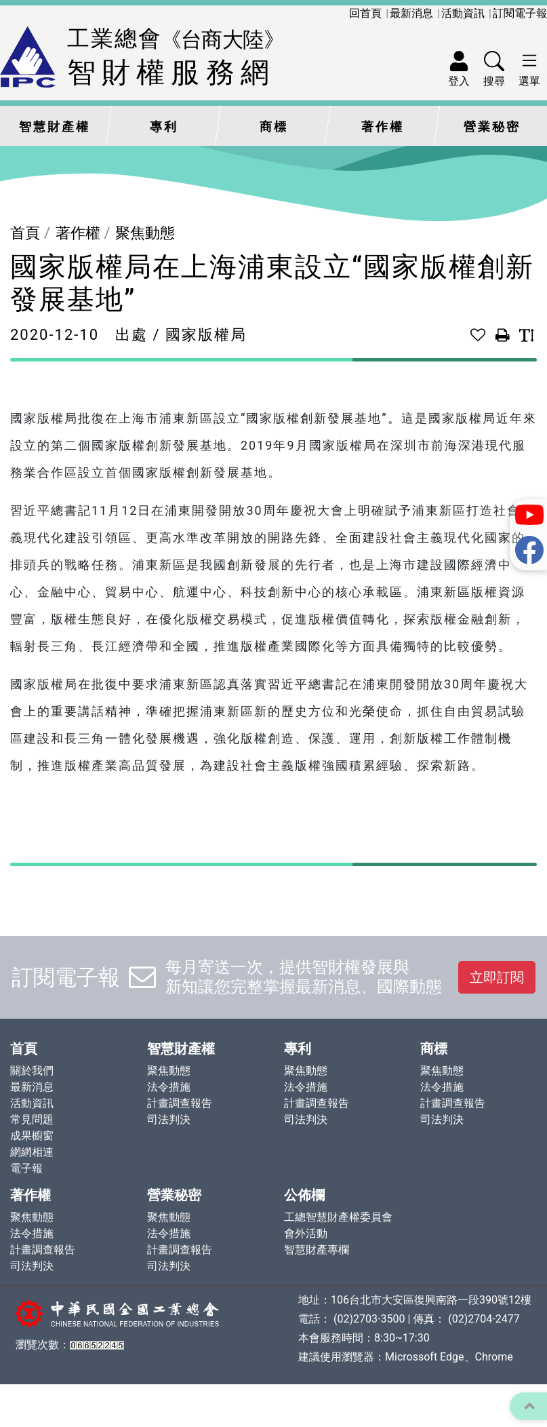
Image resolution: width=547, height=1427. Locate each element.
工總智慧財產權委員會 (338, 1217)
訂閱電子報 (520, 13)
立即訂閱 (497, 977)
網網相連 (32, 1152)
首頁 (25, 232)
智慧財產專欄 (316, 1249)
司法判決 (168, 1119)
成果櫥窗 (32, 1135)
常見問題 (32, 1119)
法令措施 (168, 1086)
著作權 (382, 127)
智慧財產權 (54, 127)
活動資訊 (463, 13)
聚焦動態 (145, 232)
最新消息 (411, 13)
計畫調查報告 (179, 1103)
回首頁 (365, 13)
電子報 (26, 1168)
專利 (164, 127)
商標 (274, 127)
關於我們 (32, 1070)
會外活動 (305, 1233)
